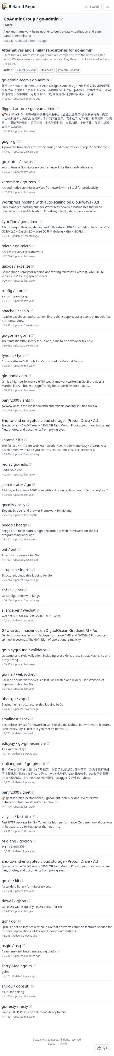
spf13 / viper (12, 589)
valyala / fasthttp (16, 816)
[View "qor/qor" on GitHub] (19, 921)
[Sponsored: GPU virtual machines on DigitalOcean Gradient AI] (57, 634)
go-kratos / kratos (17, 161)
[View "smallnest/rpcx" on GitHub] (32, 719)
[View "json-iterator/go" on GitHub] (33, 484)
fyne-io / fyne (13, 355)
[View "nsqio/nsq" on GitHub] (23, 945)
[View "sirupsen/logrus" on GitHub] (33, 569)
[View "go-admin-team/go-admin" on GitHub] (51, 80)
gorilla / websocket (18, 674)
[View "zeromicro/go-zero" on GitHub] (38, 181)
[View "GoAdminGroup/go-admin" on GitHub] (62, 19)
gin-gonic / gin (14, 375)
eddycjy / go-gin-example (24, 743)
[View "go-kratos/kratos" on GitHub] (35, 161)
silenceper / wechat (18, 610)
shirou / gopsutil (16, 986)
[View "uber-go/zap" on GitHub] (27, 698)
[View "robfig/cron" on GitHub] (26, 290)
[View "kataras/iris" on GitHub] (25, 439)
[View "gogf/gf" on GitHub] (19, 141)
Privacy (51, 1044)
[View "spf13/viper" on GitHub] (26, 590)
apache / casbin (15, 310)
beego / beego (14, 524)
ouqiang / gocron (17, 841)
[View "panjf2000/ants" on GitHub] (32, 400)
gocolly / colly (13, 504)
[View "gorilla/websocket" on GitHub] (37, 674)
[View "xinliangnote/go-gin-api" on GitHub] (47, 763)
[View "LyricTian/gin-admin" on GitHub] (41, 221)
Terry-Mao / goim (17, 965)
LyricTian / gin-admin (20, 221)
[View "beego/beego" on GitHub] (29, 525)
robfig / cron (12, 290)
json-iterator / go (16, 484)
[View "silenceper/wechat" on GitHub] (38, 610)
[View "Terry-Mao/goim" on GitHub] (34, 965)
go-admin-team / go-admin (25, 79)
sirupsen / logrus (16, 569)
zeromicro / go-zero (19, 181)
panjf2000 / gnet (16, 792)
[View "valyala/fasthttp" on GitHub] (33, 816)
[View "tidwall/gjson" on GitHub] (28, 901)
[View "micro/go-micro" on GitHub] (33, 246)
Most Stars (47, 70)
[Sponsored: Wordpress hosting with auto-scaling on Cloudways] (57, 206)
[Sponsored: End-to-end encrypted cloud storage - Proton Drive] (57, 424)
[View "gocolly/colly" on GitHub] (27, 504)
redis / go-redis (15, 464)
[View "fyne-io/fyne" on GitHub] (27, 355)
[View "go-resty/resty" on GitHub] (30, 1006)
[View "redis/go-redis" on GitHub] (30, 464)
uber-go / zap (13, 698)
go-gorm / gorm (16, 335)
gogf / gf (9, 141)
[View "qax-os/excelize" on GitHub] (32, 266)
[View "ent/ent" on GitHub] (19, 549)
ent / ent (9, 549)
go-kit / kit (10, 880)
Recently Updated (68, 70)
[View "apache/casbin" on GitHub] (31, 310)
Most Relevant (26, 70)
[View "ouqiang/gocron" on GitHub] (34, 841)
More (11, 25)
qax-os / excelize (16, 266)
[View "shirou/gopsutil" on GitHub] (32, 986)
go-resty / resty (15, 1006)
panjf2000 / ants (16, 400)
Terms (63, 1044)
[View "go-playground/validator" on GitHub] (49, 649)
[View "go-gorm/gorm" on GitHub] (32, 335)
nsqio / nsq (11, 945)
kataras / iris (12, 439)
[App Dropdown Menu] (107, 6)
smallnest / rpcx (15, 718)
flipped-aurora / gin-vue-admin (29, 108)
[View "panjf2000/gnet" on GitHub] (33, 792)
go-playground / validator (24, 649)
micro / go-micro (16, 245)
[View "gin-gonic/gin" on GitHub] (29, 375)
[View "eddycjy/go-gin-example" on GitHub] (48, 743)
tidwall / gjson (14, 900)
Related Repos (23, 6)
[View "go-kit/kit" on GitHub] (21, 880)
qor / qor (9, 921)
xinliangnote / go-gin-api (23, 763)
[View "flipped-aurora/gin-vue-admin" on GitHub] (58, 108)
